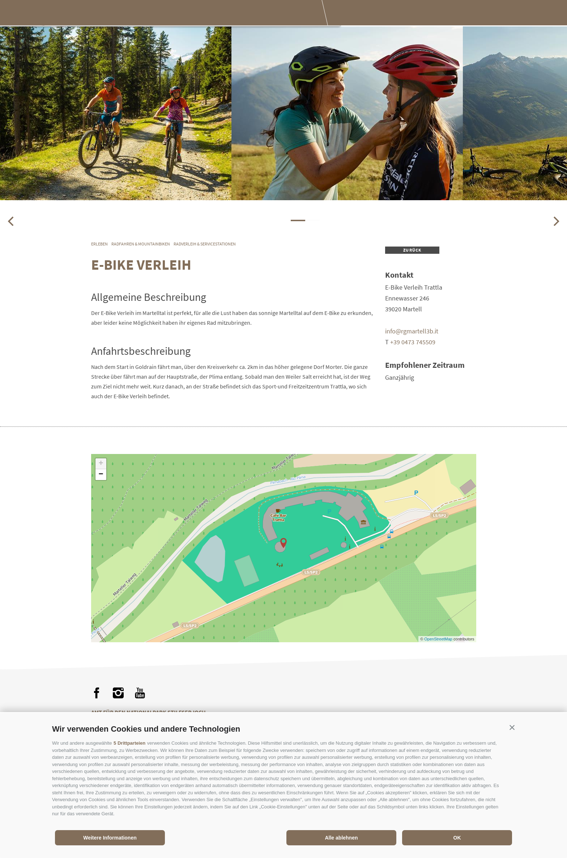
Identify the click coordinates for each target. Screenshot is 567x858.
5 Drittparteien (129, 743)
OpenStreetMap (438, 639)
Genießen (224, 13)
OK (457, 838)
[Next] (555, 221)
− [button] (100, 474)
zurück (412, 250)
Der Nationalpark (128, 13)
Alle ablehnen (341, 838)
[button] (512, 727)
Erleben (182, 13)
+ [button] (100, 463)
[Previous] (12, 221)
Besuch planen (277, 13)
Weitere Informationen (110, 838)
